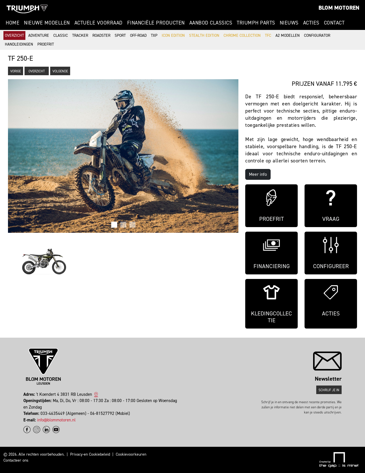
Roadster (101, 35)
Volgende (60, 71)
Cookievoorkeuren (131, 454)
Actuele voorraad (98, 22)
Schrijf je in (329, 390)
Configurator (317, 35)
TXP (154, 35)
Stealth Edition (204, 35)
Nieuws (289, 22)
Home (12, 22)
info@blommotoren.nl (56, 420)
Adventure (38, 35)
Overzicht (14, 35)
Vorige (15, 71)
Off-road (138, 35)
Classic (60, 35)
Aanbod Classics (210, 22)
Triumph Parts (256, 22)
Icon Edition (173, 35)
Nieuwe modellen (47, 22)
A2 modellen (287, 35)
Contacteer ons (16, 460)
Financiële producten (156, 22)
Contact (334, 22)
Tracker (80, 35)
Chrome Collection (242, 35)
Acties (311, 22)
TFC (268, 35)
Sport (120, 35)
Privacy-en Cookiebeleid (90, 454)
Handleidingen (19, 44)
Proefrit (45, 44)
